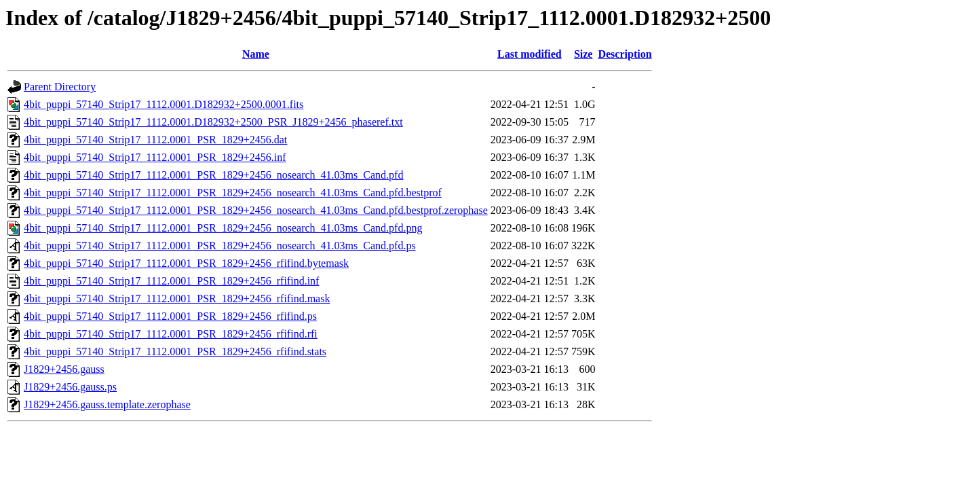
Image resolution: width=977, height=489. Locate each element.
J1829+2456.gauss (64, 369)
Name (255, 54)
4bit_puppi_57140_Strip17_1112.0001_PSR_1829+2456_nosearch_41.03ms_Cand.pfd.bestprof (233, 192)
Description (624, 54)
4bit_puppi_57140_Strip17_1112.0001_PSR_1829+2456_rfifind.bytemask (186, 263)
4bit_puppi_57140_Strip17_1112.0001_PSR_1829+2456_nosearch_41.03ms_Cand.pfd (213, 175)
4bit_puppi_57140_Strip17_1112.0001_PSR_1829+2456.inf (155, 157)
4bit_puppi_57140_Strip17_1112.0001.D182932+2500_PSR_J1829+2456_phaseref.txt (213, 122)
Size (583, 54)
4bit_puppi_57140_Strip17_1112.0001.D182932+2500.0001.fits (163, 104)
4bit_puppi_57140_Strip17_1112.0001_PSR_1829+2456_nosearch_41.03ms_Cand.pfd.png (223, 228)
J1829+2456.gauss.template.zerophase (107, 404)
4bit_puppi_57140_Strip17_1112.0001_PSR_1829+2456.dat (155, 139)
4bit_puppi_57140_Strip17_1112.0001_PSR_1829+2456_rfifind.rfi (171, 334)
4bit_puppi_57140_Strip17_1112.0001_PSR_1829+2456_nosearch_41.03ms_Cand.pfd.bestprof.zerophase (256, 210)
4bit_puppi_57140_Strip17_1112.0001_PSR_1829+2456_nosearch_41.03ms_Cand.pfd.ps (220, 245)
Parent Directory (60, 86)
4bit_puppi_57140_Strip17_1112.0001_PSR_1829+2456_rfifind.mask (177, 298)
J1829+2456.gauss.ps (70, 387)
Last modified (529, 54)
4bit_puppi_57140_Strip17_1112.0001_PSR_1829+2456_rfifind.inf (171, 281)
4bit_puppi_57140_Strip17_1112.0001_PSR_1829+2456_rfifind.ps (170, 316)
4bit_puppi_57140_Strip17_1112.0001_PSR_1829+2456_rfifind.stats (175, 351)
